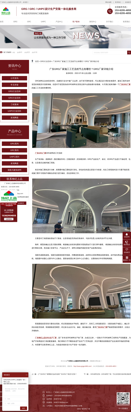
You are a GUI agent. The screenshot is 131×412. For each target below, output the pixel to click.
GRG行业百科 (14, 91)
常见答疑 (14, 85)
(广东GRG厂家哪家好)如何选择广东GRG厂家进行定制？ (57, 374)
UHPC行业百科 (14, 111)
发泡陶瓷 (14, 118)
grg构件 (19, 52)
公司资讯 (14, 78)
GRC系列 (14, 150)
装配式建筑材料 (14, 170)
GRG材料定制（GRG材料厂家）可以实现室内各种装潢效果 (110, 374)
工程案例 (14, 104)
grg (14, 52)
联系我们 (118, 2)
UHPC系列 (14, 157)
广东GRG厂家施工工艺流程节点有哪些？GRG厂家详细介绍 (76, 61)
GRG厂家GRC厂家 (83, 409)
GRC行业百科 (14, 98)
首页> (37, 61)
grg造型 (27, 52)
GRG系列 (14, 144)
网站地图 (108, 2)
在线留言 (128, 2)
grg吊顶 (34, 52)
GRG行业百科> (46, 61)
